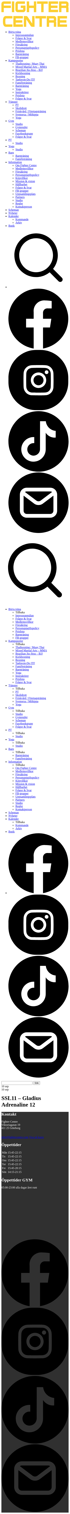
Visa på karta (36, 1137)
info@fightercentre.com (14, 1137)
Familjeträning (23, 82)
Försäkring (21, 44)
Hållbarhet (21, 184)
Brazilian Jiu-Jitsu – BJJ (29, 69)
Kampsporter (15, 60)
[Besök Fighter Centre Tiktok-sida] (38, 470)
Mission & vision (25, 181)
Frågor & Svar (23, 38)
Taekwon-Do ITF (25, 79)
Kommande (22, 219)
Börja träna (14, 31)
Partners (20, 197)
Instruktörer (22, 92)
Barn (11, 152)
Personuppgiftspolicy (27, 47)
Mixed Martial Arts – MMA (31, 66)
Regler (19, 203)
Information (15, 162)
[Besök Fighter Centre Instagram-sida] (38, 409)
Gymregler (21, 127)
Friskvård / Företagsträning (30, 111)
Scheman (20, 130)
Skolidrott (21, 108)
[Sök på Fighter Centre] (35, 603)
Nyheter (13, 212)
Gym (11, 120)
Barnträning (22, 54)
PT (17, 104)
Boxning (20, 76)
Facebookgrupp (24, 133)
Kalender (13, 216)
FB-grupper (22, 57)
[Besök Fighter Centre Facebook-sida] (38, 348)
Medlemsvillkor (24, 41)
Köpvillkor (21, 178)
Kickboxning (22, 73)
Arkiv (18, 222)
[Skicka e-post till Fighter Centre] (38, 532)
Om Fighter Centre (26, 165)
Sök (37, 1083)
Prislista (20, 50)
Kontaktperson (23, 206)
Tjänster (13, 101)
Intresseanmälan (24, 35)
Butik (11, 225)
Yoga (18, 89)
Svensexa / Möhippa (26, 114)
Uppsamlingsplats (25, 193)
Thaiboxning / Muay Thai (29, 63)
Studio (19, 124)
